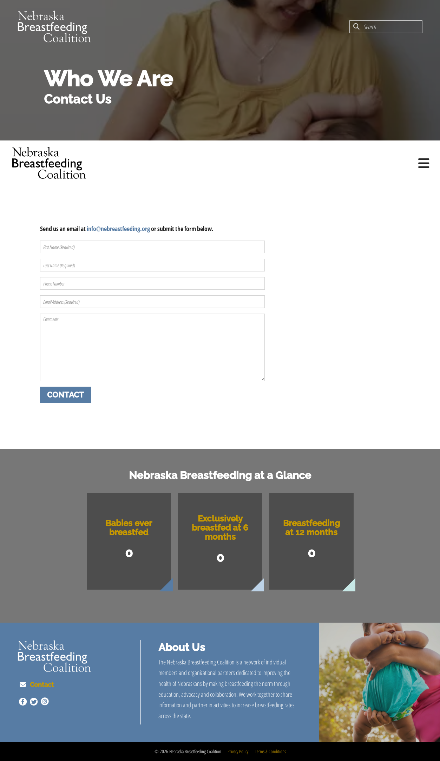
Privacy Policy (238, 751)
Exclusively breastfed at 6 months (220, 527)
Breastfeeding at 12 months (311, 527)
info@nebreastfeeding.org (118, 228)
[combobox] (385, 26)
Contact (42, 684)
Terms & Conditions (270, 751)
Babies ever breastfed (128, 527)
